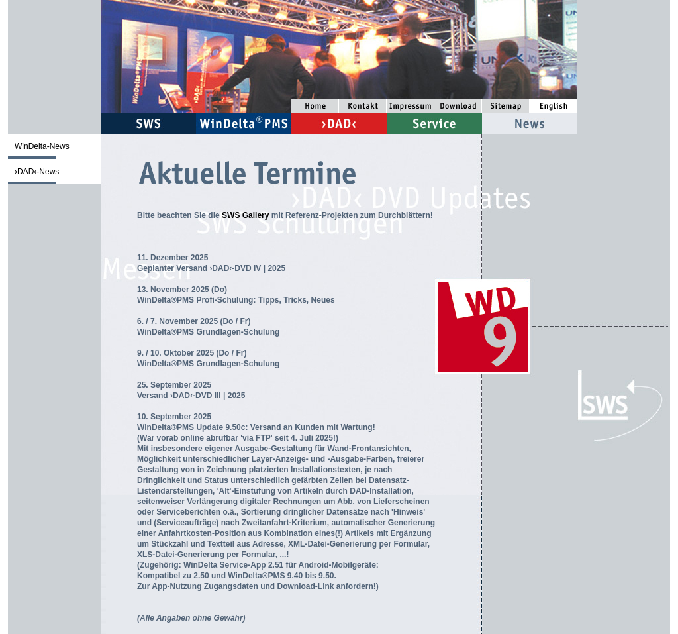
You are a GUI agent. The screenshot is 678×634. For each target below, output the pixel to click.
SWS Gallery (245, 215)
